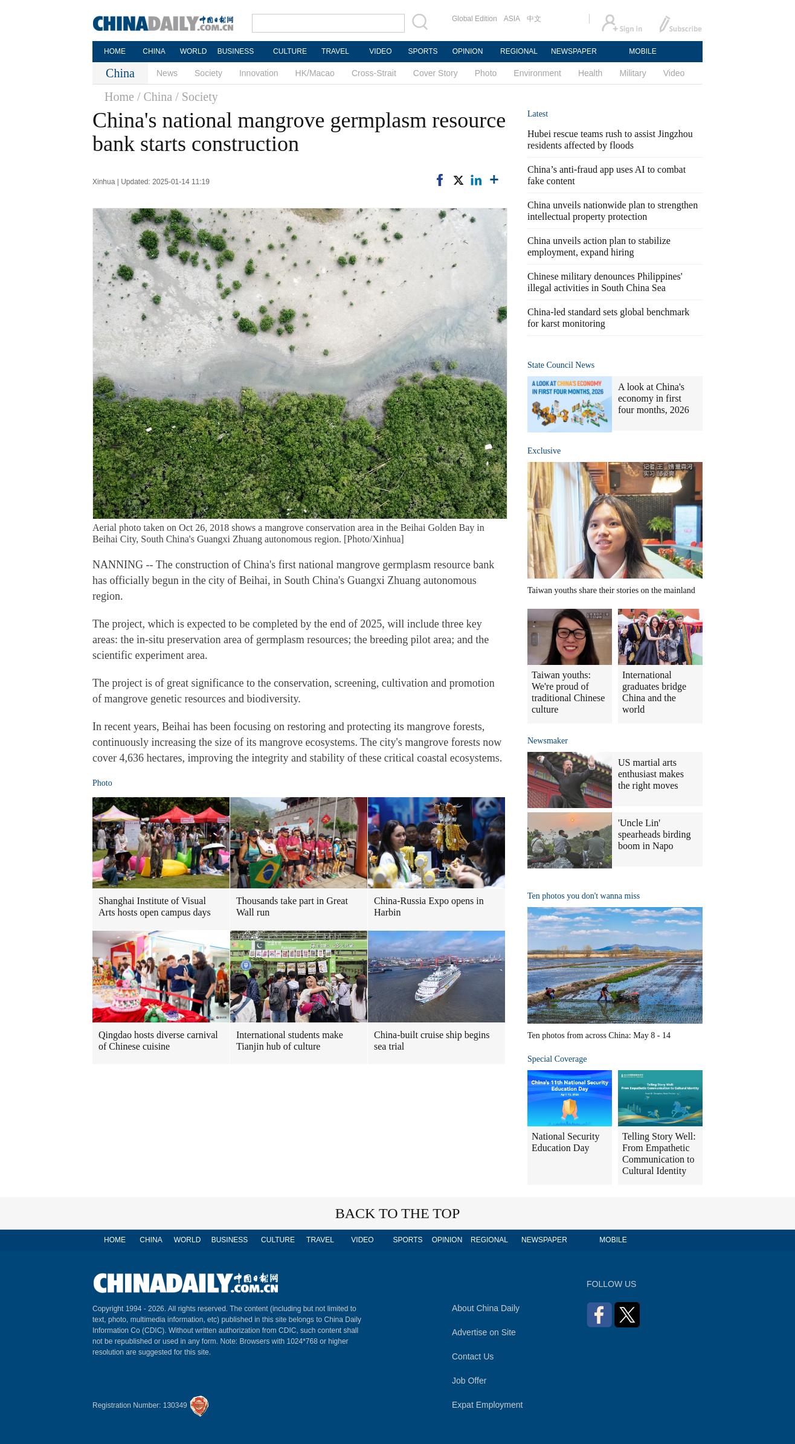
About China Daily (486, 1308)
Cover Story (435, 73)
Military (632, 73)
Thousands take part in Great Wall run (292, 906)
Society (208, 73)
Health (590, 73)
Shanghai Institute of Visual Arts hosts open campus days (154, 906)
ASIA (512, 18)
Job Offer (469, 1380)
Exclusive (544, 450)
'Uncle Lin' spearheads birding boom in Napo (654, 834)
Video (674, 73)
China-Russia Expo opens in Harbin (429, 906)
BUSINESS (235, 51)
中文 (534, 18)
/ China (154, 96)
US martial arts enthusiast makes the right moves (651, 774)
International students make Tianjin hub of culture (289, 1040)
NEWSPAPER (573, 51)
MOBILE (642, 51)
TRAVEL (335, 51)
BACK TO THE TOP (397, 1213)
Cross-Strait (374, 73)
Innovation (258, 73)
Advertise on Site (484, 1332)
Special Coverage (557, 1059)
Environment (537, 73)
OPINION (467, 51)
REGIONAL (519, 51)
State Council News (560, 365)
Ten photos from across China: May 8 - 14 (599, 1035)
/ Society (196, 96)
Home (119, 96)
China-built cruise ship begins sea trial (432, 1040)
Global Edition (474, 18)
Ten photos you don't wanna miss (583, 895)
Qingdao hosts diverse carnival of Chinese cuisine (158, 1040)
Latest (537, 113)
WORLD (193, 51)
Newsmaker (547, 740)
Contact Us (473, 1356)
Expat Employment (487, 1405)
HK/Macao (315, 73)
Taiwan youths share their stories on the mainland (611, 590)
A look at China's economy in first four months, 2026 (653, 398)
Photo (486, 73)
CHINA (154, 51)
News (167, 73)
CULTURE (290, 51)
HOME (115, 51)
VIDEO (380, 51)
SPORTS (422, 51)
